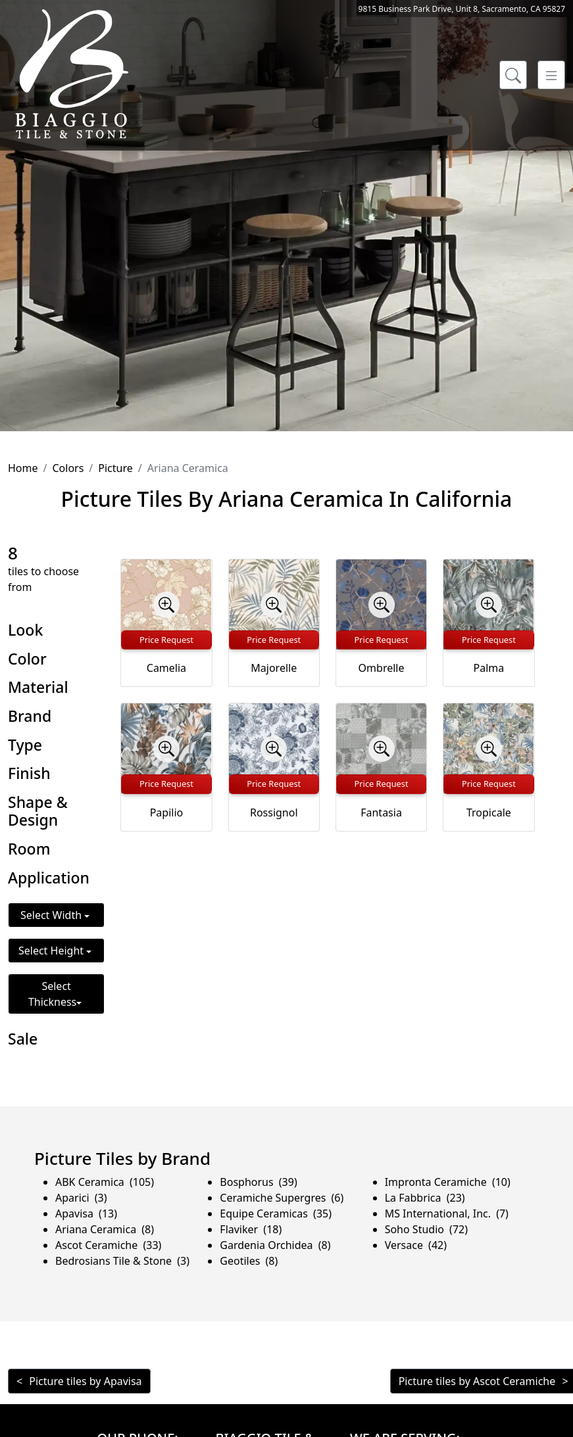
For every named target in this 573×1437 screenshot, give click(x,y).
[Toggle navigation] (551, 74)
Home (23, 468)
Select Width (52, 915)
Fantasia (381, 812)
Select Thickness (52, 994)
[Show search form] (513, 74)
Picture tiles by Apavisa (85, 1381)
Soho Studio (426, 1229)
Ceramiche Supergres (281, 1197)
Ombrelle (382, 668)
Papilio (167, 812)
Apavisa (86, 1213)
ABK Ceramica (104, 1182)
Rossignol (274, 812)
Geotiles (249, 1261)
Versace (416, 1245)
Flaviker (251, 1229)
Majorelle (274, 668)
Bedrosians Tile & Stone (122, 1261)
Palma (489, 668)
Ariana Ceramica (104, 1229)
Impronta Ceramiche (448, 1182)
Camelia (166, 668)
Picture (115, 468)
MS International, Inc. (447, 1213)
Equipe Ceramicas (276, 1213)
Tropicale (488, 812)
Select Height (52, 950)
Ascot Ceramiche (108, 1245)
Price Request (166, 640)
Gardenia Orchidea (275, 1245)
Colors (68, 468)
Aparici (81, 1197)
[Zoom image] (166, 605)
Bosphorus (258, 1182)
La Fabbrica (425, 1197)
